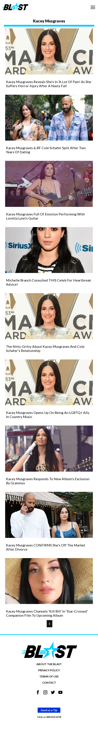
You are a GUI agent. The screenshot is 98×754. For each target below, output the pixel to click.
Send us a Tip (49, 710)
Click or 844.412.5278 (49, 716)
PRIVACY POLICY (49, 670)
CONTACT (49, 682)
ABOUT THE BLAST (49, 664)
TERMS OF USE (49, 676)
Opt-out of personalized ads (49, 725)
